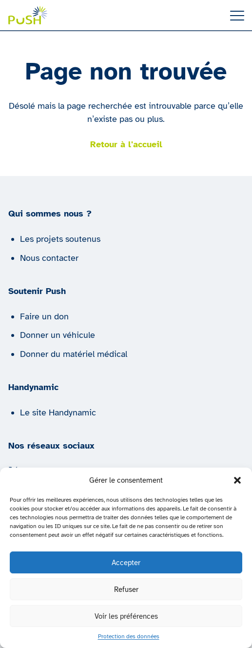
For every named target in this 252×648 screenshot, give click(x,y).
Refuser (126, 589)
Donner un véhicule (57, 335)
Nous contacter (49, 258)
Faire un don (44, 316)
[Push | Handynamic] (28, 15)
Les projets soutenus (60, 239)
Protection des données (128, 636)
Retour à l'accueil (126, 144)
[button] (237, 480)
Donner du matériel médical (73, 354)
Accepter (126, 562)
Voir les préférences (126, 616)
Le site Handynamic (58, 412)
